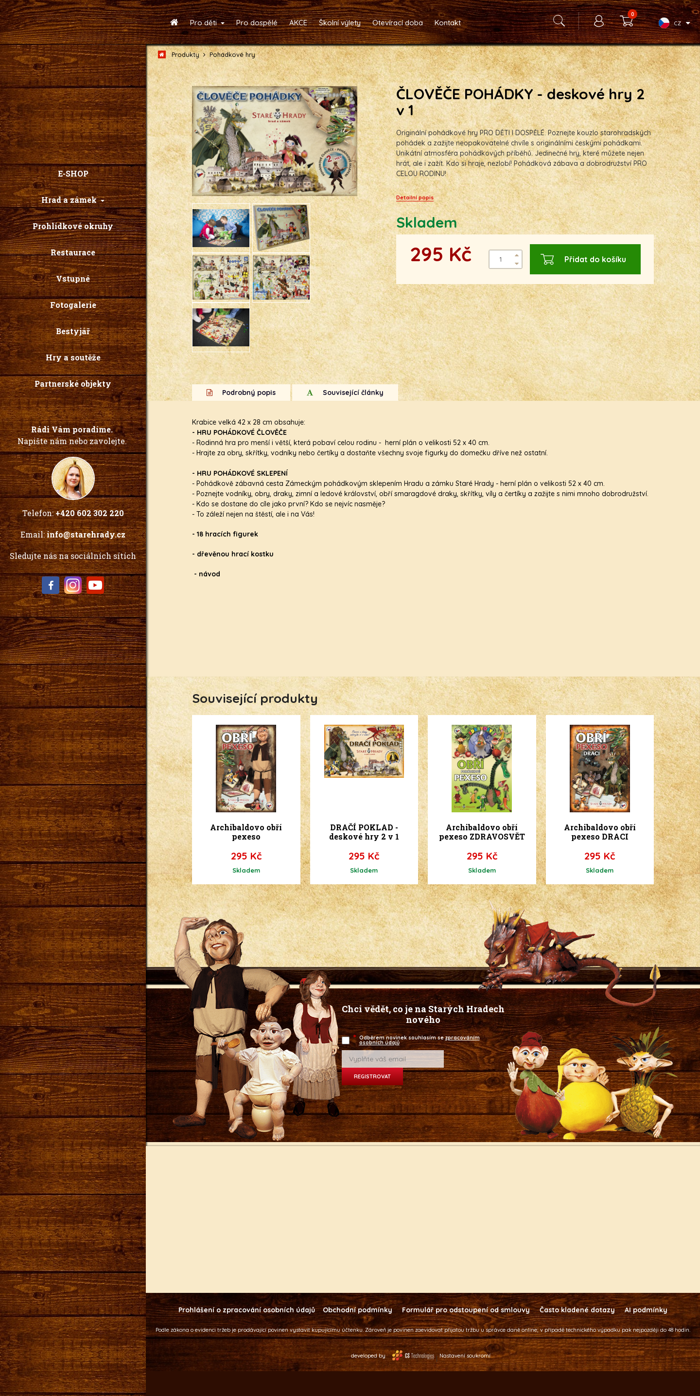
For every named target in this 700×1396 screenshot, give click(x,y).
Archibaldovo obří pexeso (246, 856)
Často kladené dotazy (577, 1334)
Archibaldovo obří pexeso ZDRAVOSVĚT (482, 856)
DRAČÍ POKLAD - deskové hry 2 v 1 (364, 856)
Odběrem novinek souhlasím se (417, 1065)
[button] (73, 200)
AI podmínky (646, 1334)
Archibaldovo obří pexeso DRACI (600, 856)
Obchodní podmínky (357, 1334)
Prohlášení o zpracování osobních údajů (246, 1334)
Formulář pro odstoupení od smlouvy (466, 1334)
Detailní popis (415, 197)
